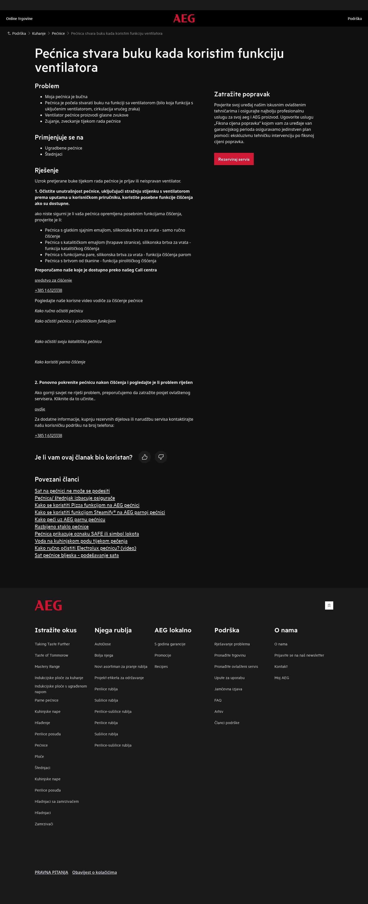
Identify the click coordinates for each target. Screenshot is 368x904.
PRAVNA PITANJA (51, 872)
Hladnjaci (43, 812)
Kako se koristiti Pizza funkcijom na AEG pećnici (87, 504)
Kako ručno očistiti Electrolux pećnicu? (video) (85, 547)
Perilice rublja (106, 688)
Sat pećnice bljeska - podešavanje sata (77, 555)
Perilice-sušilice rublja (113, 711)
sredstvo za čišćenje (53, 280)
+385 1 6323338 (48, 290)
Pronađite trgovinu (230, 655)
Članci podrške (226, 722)
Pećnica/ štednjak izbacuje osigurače (75, 497)
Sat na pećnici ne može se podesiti (72, 490)
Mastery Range (47, 666)
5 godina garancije (170, 643)
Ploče (39, 756)
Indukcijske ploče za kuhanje (59, 677)
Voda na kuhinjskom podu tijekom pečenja (81, 540)
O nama (281, 643)
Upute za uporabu (229, 677)
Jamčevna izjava (228, 688)
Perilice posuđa (48, 733)
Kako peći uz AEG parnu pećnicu (70, 519)
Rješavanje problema (232, 643)
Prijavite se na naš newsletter (299, 655)
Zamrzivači (44, 823)
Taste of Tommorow (51, 655)
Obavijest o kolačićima (94, 872)
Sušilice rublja (106, 699)
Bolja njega (104, 655)
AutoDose (103, 643)
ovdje (40, 408)
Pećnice (41, 744)
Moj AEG (281, 677)
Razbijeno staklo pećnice (62, 526)
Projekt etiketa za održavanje (119, 677)
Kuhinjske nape (48, 711)
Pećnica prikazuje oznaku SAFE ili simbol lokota (87, 533)
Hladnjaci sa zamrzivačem (57, 801)
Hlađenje (42, 722)
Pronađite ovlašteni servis (236, 666)
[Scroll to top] (329, 605)
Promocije (163, 655)
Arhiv (218, 711)
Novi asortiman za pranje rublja (121, 666)
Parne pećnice (47, 699)
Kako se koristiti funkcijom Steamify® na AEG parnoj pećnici (100, 512)
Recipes (161, 666)
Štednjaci (42, 767)
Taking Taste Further (52, 643)
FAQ (218, 699)
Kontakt (281, 666)
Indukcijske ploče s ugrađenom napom (61, 688)
